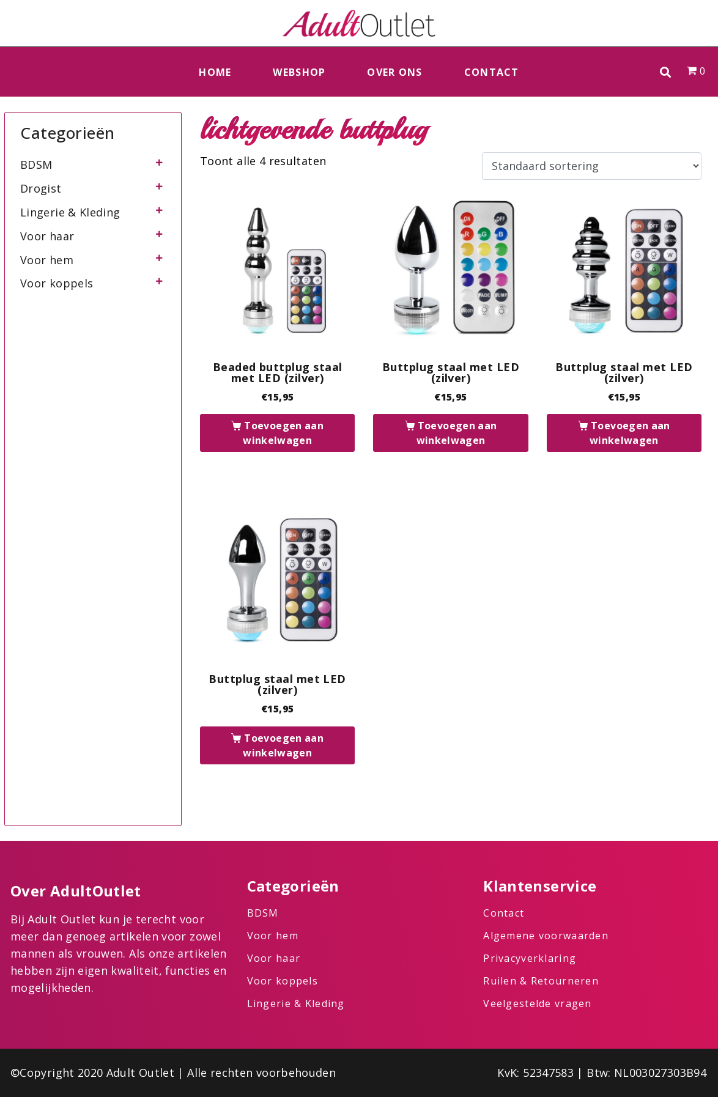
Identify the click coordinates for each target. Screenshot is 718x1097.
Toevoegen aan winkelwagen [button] (283, 433)
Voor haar (47, 236)
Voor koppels (56, 283)
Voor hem (46, 260)
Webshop (299, 72)
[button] (666, 72)
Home (215, 72)
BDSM (36, 164)
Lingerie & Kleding (70, 212)
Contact (491, 72)
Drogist (41, 188)
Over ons (394, 72)
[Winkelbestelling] (591, 166)
